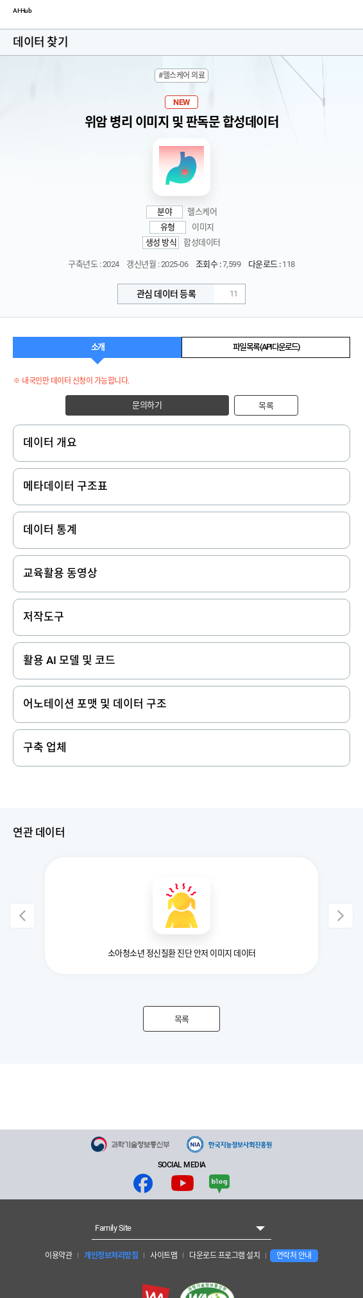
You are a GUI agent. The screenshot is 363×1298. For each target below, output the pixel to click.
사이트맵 (163, 1255)
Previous (22, 916)
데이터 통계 (50, 529)
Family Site (113, 1228)
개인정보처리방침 (111, 1255)
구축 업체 (45, 747)
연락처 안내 (294, 1255)
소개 (97, 347)
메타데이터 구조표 (65, 486)
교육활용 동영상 (60, 573)
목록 (265, 405)
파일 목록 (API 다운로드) (266, 347)
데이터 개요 (50, 442)
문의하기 (147, 405)
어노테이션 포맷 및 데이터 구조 (95, 703)
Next (340, 916)
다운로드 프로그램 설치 (224, 1255)
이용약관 (58, 1255)
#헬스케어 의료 (181, 75)
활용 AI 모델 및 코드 (69, 660)
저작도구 (43, 616)
